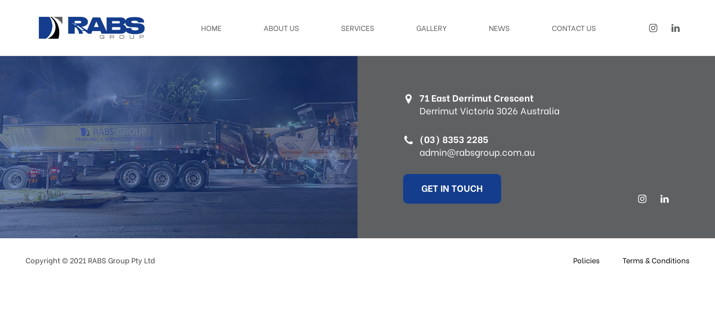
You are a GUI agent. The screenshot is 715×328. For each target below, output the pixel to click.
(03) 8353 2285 (454, 139)
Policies (586, 260)
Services (357, 27)
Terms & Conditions (655, 260)
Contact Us (574, 27)
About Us (281, 27)
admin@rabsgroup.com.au (477, 151)
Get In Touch (452, 187)
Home (211, 27)
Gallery (431, 27)
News (499, 27)
